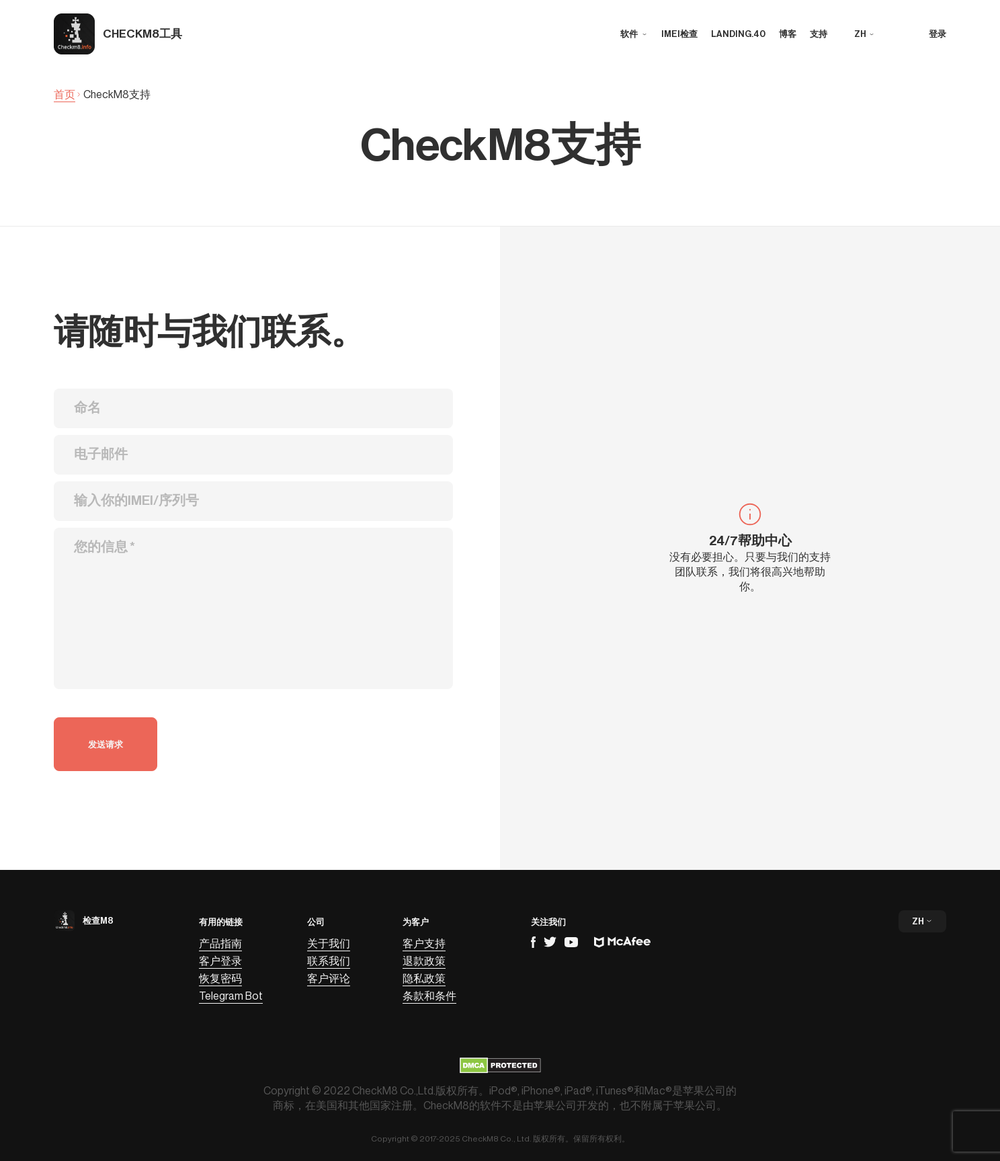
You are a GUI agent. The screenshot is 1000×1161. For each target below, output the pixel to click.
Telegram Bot (231, 996)
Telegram (550, 941)
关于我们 (328, 943)
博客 (787, 34)
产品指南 (220, 943)
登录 (937, 34)
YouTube (571, 942)
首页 (64, 94)
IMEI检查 (679, 34)
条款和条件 (429, 996)
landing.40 (738, 34)
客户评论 (328, 978)
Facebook (533, 942)
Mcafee (622, 942)
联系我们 (328, 961)
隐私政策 (424, 978)
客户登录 (220, 961)
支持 (818, 34)
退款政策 (424, 961)
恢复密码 (220, 978)
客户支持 (424, 943)
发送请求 (105, 744)
